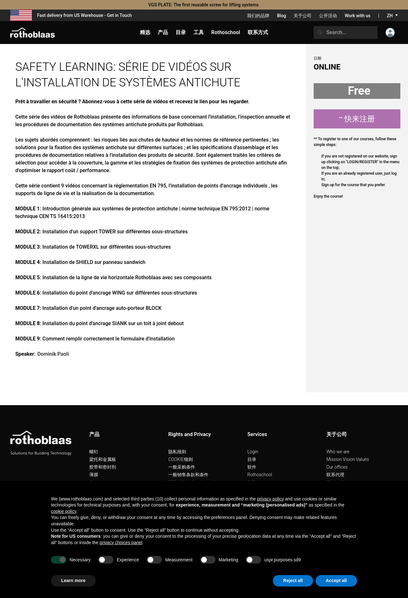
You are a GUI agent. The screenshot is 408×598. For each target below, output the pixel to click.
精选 (145, 32)
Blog (281, 15)
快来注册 (357, 118)
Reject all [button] (292, 580)
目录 (251, 459)
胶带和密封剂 (102, 467)
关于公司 (302, 15)
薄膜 (93, 474)
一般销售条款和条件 (188, 474)
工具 (198, 32)
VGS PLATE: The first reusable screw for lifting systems (204, 4)
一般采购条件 (181, 467)
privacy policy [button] (270, 498)
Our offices (336, 467)
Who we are (337, 451)
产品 (163, 32)
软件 (251, 467)
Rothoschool (259, 474)
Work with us (357, 15)
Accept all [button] (336, 580)
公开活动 (328, 15)
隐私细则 (177, 451)
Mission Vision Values (347, 459)
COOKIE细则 (180, 459)
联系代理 (335, 474)
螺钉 (93, 451)
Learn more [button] (73, 580)
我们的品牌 (258, 15)
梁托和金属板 (102, 459)
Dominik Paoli (53, 354)
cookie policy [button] (63, 511)
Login (252, 451)
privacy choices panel (121, 542)
